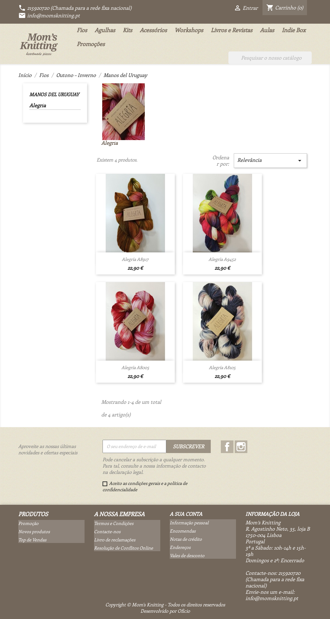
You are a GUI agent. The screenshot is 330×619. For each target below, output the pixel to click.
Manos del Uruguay (54, 94)
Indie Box (294, 30)
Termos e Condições (113, 523)
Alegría (37, 105)
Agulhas (105, 30)
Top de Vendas (32, 540)
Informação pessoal (189, 523)
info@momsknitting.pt (49, 15)
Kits (127, 30)
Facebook (227, 446)
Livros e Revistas (231, 30)
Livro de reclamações (114, 540)
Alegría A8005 (135, 367)
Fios (82, 30)
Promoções (91, 44)
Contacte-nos (107, 531)
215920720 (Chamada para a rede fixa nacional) (75, 7)
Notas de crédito (186, 539)
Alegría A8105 (222, 367)
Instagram (241, 446)
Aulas (267, 30)
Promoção (28, 523)
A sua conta (186, 513)
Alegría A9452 (222, 259)
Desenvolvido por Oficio (165, 611)
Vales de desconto (187, 555)
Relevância (270, 160)
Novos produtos (34, 531)
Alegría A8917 (135, 259)
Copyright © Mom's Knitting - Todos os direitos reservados (165, 604)
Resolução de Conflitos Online (123, 548)
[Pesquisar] (270, 57)
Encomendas (183, 531)
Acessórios (153, 30)
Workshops (188, 30)
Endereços (180, 547)
